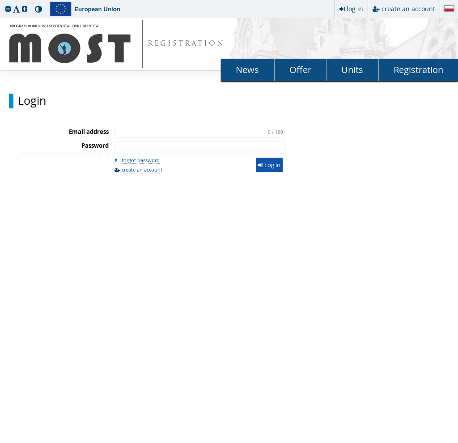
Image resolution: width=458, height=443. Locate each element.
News (247, 70)
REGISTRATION (186, 44)
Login (32, 101)
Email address (89, 132)
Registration (418, 70)
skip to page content (2, 2)
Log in (269, 165)
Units (352, 70)
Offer (300, 70)
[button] (8, 8)
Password (95, 146)
